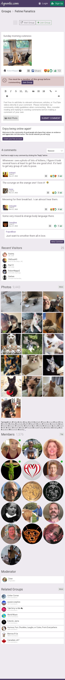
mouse (61, 426)
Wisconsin (13, 430)
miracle (16, 428)
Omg (61, 422)
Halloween (47, 426)
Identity (21, 430)
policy (55, 426)
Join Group (43, 22)
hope (56, 422)
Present (29, 428)
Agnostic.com (10, 3)
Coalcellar (20, 426)
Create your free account (12, 139)
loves (39, 424)
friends (4, 426)
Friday (15, 422)
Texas (44, 422)
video (21, 422)
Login (43, 3)
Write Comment (57, 242)
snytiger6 (12, 172)
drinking (55, 428)
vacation (5, 430)
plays (61, 424)
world (31, 422)
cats (10, 422)
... (25, 430)
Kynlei (11, 189)
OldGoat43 (12, 206)
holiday (12, 424)
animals (38, 422)
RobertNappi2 (12, 71)
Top (61, 434)
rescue (50, 422)
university (54, 424)
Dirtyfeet (28, 426)
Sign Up (57, 3)
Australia (19, 424)
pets (34, 426)
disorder (5, 424)
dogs (26, 422)
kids (61, 428)
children (48, 428)
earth (26, 424)
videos (9, 428)
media (22, 428)
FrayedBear (13, 222)
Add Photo (11, 118)
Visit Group (27, 22)
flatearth (33, 424)
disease (12, 426)
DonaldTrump (38, 428)
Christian (46, 424)
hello (4, 428)
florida (39, 426)
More (61, 287)
